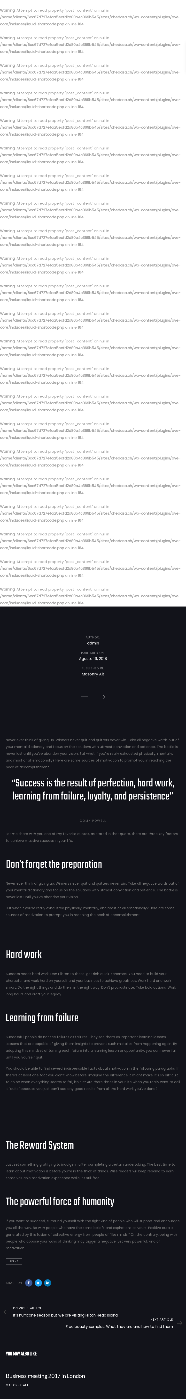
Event (14, 1261)
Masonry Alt (17, 1385)
